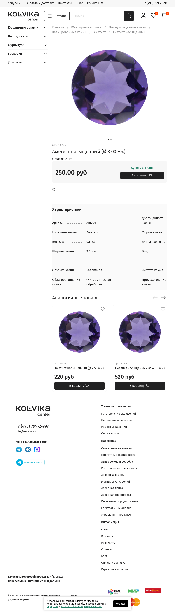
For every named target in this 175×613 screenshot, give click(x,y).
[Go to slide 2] (111, 139)
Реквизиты (108, 542)
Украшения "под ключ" (116, 514)
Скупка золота (110, 433)
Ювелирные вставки (86, 27)
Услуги (13, 3)
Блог (104, 556)
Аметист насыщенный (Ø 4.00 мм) (139, 368)
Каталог (57, 16)
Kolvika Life (95, 3)
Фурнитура (16, 45)
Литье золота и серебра (117, 461)
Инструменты (18, 36)
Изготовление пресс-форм (119, 468)
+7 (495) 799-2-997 (155, 3)
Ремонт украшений (114, 427)
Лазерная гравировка (116, 495)
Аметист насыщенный (129, 32)
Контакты (65, 3)
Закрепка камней (113, 475)
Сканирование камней (116, 448)
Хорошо (121, 603)
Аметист (100, 32)
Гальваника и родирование (119, 501)
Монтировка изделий (115, 481)
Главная (58, 27)
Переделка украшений (116, 420)
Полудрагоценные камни (127, 27)
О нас (79, 3)
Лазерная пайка (112, 488)
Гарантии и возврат (114, 569)
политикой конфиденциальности (81, 606)
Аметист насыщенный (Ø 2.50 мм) (79, 368)
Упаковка (15, 62)
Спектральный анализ (116, 508)
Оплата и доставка (41, 3)
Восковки (15, 53)
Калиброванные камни (69, 32)
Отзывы (106, 549)
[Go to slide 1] (108, 139)
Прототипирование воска (118, 455)
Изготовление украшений (118, 413)
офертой (52, 606)
